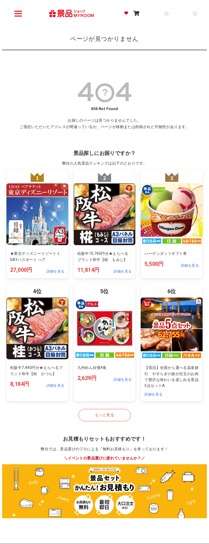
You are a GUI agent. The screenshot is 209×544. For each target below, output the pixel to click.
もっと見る (104, 415)
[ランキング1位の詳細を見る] (37, 223)
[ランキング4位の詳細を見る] (37, 342)
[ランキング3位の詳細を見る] (172, 223)
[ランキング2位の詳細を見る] (105, 223)
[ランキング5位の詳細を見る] (105, 342)
